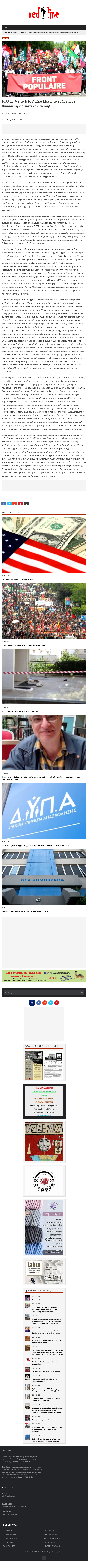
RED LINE (7, 32)
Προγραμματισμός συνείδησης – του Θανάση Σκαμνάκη (45, 1380)
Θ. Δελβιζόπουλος (11, 1538)
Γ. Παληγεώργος (10, 1534)
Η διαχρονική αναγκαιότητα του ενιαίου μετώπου (23, 645)
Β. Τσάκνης (8, 1531)
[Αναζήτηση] (44, 992)
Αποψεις (23, 32)
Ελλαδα (15, 32)
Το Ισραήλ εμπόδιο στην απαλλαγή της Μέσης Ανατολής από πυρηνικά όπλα (46, 1440)
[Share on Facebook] (3, 503)
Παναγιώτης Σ (9, 1546)
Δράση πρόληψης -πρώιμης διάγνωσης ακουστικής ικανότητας (46, 1399)
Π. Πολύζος (50, 1542)
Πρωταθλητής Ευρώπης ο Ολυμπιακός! (46, 1372)
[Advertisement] (44, 129)
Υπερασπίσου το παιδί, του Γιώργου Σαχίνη (20, 711)
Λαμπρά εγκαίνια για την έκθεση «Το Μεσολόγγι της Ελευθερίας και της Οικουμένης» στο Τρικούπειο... (45, 1309)
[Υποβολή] (81, 992)
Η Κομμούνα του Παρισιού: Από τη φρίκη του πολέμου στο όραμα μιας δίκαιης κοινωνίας (47, 1429)
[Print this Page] (26, 503)
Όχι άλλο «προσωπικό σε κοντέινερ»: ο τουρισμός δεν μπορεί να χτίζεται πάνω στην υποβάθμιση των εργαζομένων (46, 1321)
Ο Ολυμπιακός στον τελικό (42, 1420)
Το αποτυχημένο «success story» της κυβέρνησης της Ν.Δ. (26, 911)
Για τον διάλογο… (38, 1300)
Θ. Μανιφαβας (51, 1534)
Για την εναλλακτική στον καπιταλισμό (18, 579)
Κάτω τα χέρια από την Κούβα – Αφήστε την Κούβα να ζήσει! (46, 1341)
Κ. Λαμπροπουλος (53, 1538)
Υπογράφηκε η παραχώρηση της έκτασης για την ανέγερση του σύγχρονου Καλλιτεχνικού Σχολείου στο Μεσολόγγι (47, 1410)
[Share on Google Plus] (14, 503)
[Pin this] (20, 503)
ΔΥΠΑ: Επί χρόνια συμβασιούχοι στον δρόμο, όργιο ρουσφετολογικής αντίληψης (36, 845)
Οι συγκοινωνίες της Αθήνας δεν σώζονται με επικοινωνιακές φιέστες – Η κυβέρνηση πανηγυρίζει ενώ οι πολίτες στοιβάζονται (47, 1352)
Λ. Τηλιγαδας (8, 1542)
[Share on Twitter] (9, 503)
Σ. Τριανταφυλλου (53, 1546)
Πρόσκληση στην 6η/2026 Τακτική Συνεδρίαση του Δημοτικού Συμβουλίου (46, 1390)
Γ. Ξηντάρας (50, 1531)
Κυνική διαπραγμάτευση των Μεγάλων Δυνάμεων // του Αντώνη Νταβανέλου (46, 1332)
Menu (6, 27)
